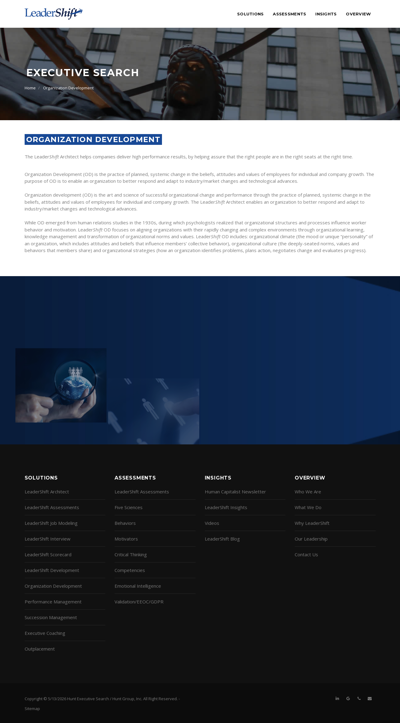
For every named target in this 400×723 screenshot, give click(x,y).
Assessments (289, 13)
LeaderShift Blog (222, 539)
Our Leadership (311, 539)
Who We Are (308, 491)
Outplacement (40, 649)
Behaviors (125, 523)
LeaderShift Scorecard (48, 554)
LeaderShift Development (52, 570)
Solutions (250, 13)
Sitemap (32, 708)
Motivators (126, 539)
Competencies (130, 570)
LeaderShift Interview (48, 539)
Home (30, 88)
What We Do (308, 507)
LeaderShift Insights (226, 507)
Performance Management (53, 601)
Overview (358, 13)
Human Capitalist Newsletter (235, 491)
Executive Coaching (45, 633)
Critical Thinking (131, 554)
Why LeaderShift (312, 523)
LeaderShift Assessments (52, 507)
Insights (326, 13)
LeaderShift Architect (47, 491)
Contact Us (306, 554)
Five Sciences (129, 507)
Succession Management (51, 617)
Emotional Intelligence (138, 586)
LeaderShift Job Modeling (51, 523)
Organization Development (68, 88)
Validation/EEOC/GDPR (139, 601)
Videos (212, 523)
